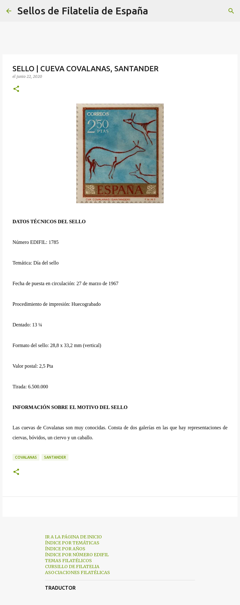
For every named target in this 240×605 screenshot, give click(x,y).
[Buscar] (157, 10)
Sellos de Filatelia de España (83, 10)
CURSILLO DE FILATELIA (72, 566)
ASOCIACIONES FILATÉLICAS (77, 572)
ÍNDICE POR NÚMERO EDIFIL (77, 554)
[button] (16, 89)
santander (55, 457)
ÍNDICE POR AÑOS (65, 549)
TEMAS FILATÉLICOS (68, 560)
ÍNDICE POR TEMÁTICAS (72, 543)
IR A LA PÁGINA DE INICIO (73, 537)
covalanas (26, 457)
